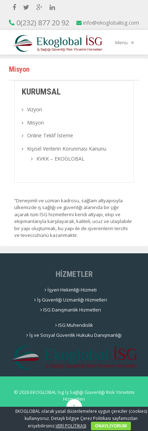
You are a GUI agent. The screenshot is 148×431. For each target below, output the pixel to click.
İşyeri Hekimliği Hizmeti (71, 290)
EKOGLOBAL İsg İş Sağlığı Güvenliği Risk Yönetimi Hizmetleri (81, 395)
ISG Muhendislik (74, 325)
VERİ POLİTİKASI (71, 426)
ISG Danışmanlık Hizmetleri (70, 309)
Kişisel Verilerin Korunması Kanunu (66, 148)
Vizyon (34, 109)
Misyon (35, 122)
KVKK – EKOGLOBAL (60, 158)
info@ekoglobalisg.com (107, 22)
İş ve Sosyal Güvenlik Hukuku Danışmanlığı (74, 335)
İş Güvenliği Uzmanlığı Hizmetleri (70, 299)
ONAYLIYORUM (111, 426)
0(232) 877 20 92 (39, 22)
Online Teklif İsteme (50, 135)
